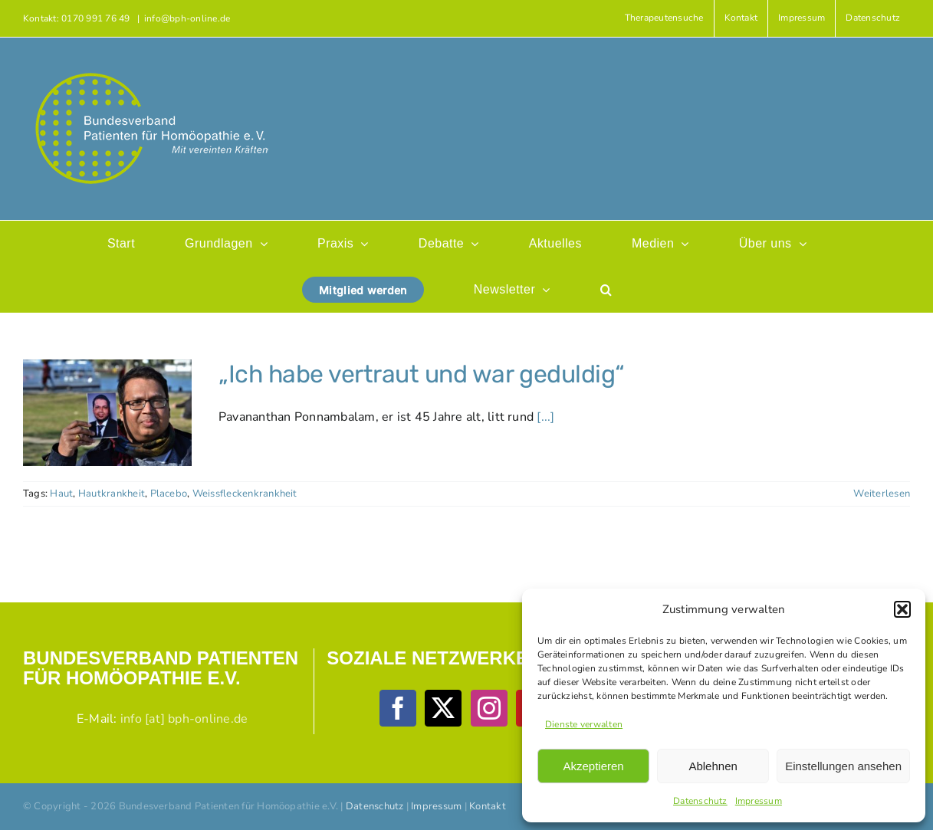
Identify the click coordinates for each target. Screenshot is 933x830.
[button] (902, 609)
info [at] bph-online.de (184, 718)
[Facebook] (397, 708)
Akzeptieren (593, 766)
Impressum (758, 801)
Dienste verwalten (584, 724)
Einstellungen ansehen (843, 766)
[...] (545, 416)
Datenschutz (700, 801)
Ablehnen (712, 766)
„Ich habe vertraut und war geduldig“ (421, 374)
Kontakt (487, 806)
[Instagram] (489, 708)
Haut (61, 493)
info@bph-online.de (187, 18)
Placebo (169, 493)
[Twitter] (443, 708)
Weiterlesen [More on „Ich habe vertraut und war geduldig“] (881, 493)
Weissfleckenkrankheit (244, 493)
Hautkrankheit (111, 493)
